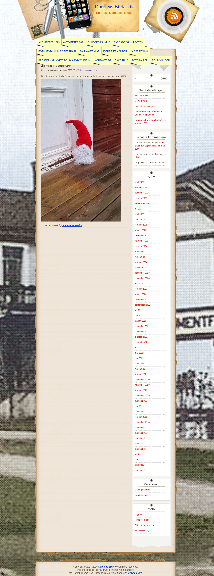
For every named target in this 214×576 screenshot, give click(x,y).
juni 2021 (139, 353)
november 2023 (142, 278)
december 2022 (142, 299)
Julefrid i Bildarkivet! (56, 66)
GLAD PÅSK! (141, 101)
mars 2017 (140, 470)
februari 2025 (141, 225)
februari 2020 (141, 390)
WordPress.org (142, 530)
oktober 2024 (141, 246)
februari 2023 (141, 289)
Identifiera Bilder (115, 51)
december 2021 (142, 326)
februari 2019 (141, 417)
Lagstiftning (139, 51)
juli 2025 (139, 209)
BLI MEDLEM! (141, 95)
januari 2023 (141, 294)
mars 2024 (140, 257)
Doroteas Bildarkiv (114, 6)
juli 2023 (139, 283)
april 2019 (139, 411)
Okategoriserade (87, 70)
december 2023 (142, 273)
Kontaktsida (103, 60)
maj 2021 (139, 358)
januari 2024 (141, 267)
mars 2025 (140, 219)
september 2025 (142, 203)
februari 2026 (141, 187)
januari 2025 (141, 230)
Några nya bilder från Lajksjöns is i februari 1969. (150, 145)
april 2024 (139, 251)
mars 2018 (140, 438)
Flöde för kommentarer (145, 525)
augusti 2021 (141, 342)
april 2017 (139, 465)
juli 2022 (139, 310)
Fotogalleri (140, 60)
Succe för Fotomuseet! (145, 106)
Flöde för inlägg (142, 520)
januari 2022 (141, 321)
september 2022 (142, 305)
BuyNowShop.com (132, 573)
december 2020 (142, 379)
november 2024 (142, 241)
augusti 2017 (141, 449)
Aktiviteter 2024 (73, 42)
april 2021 (139, 363)
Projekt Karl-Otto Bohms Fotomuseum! (64, 60)
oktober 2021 (141, 337)
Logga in (139, 514)
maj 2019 (139, 406)
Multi (101, 570)
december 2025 (142, 193)
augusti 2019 (141, 401)
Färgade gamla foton (128, 42)
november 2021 (142, 331)
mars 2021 (140, 369)
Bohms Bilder (161, 60)
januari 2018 (141, 443)
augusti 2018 (141, 433)
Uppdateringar (141, 495)
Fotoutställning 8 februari (57, 51)
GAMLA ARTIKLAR (89, 51)
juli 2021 (139, 347)
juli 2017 (139, 454)
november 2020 (142, 385)
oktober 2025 (141, 198)
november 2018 (142, 427)
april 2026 (139, 182)
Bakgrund (121, 60)
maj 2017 (139, 459)
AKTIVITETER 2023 (49, 42)
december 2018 (142, 422)
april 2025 (139, 214)
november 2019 (142, 395)
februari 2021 (141, 374)
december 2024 (142, 235)
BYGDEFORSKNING (99, 42)
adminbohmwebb (72, 225)
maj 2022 (139, 315)
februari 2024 (141, 262)
